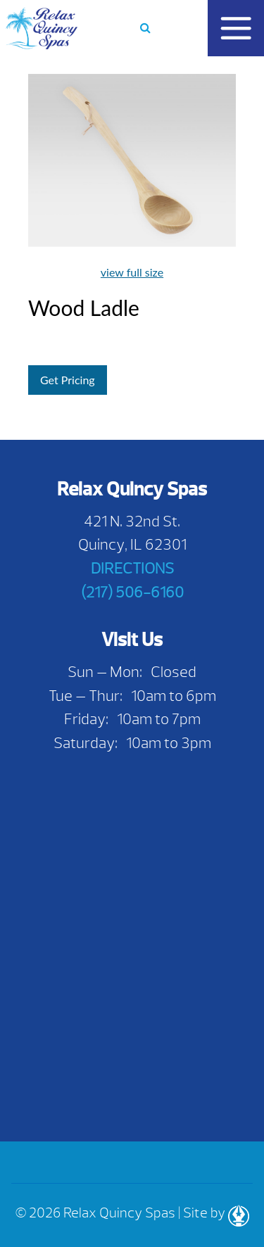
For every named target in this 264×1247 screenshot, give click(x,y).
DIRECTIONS (132, 568)
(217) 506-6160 (132, 592)
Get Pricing (67, 379)
